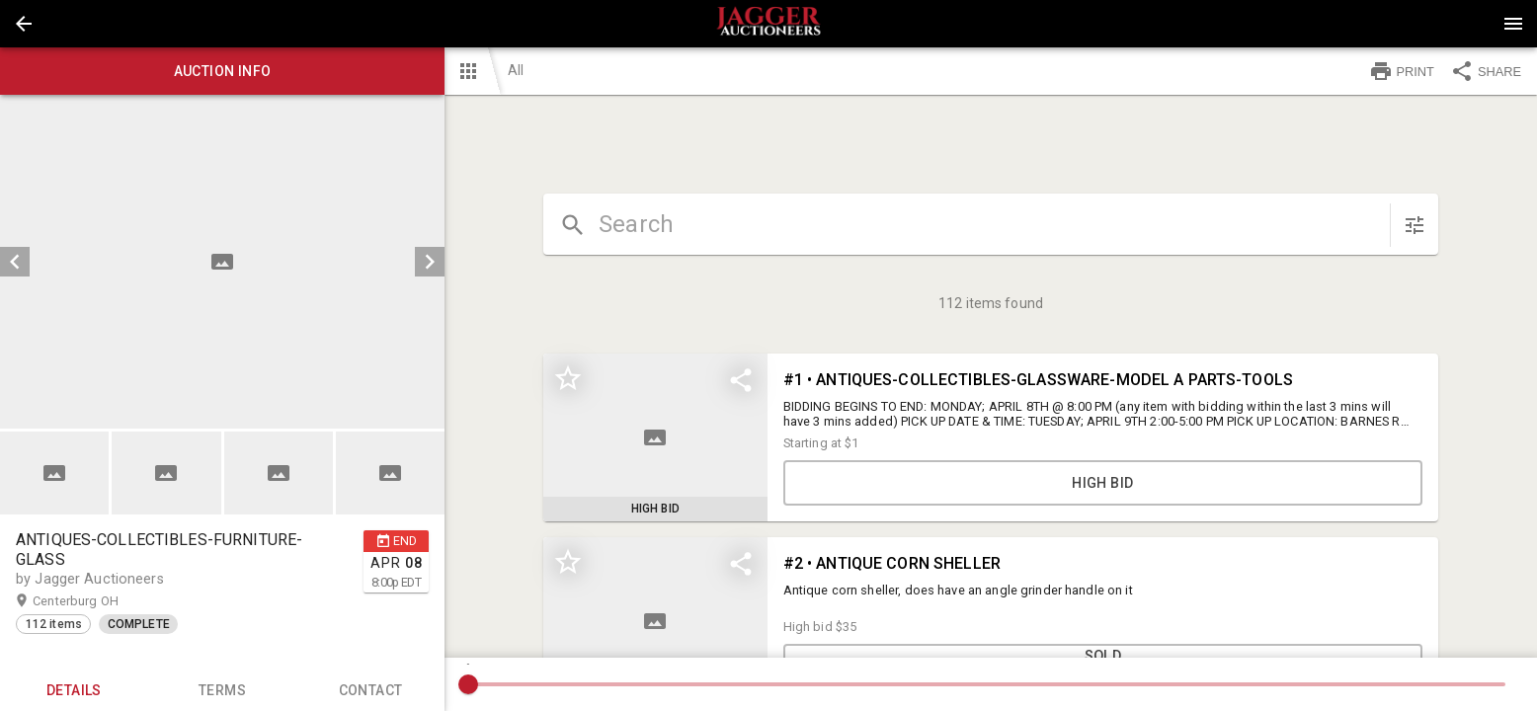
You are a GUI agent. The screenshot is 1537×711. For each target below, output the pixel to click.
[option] (222, 262)
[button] (23, 23)
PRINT (1401, 71)
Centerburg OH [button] (95, 601)
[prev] (15, 261)
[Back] (23, 23)
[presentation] (768, 23)
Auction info (222, 71)
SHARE (1485, 71)
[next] (430, 261)
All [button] (516, 70)
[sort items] (1414, 225)
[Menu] (1513, 23)
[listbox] (222, 262)
